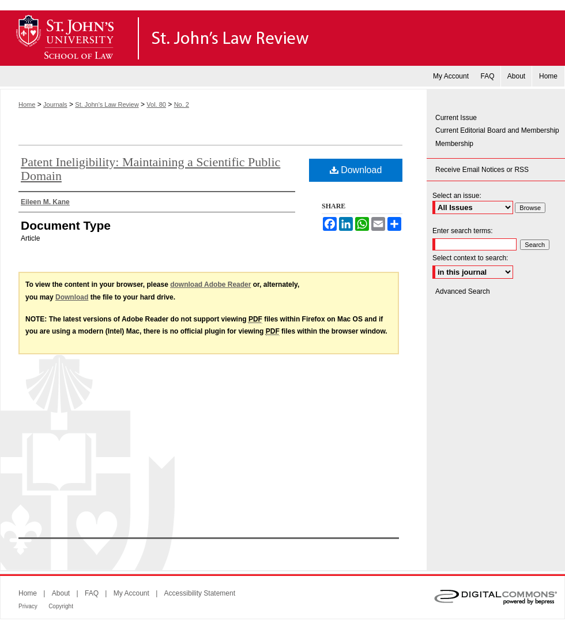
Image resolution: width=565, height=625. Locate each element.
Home (26, 104)
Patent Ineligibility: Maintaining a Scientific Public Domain (150, 169)
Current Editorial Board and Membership (497, 130)
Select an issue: (456, 196)
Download (356, 170)
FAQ (92, 593)
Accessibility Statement (199, 593)
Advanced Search (462, 291)
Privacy (27, 606)
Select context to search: (470, 258)
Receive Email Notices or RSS (482, 170)
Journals (55, 104)
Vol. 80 (156, 104)
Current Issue (456, 118)
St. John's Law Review (282, 38)
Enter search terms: (462, 231)
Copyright (60, 606)
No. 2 (181, 104)
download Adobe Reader (210, 284)
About (61, 593)
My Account (131, 593)
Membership (454, 144)
